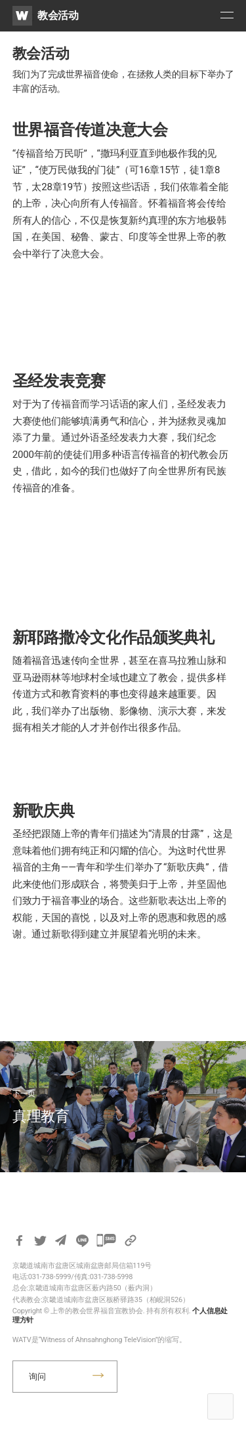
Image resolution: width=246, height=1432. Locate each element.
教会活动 (58, 15)
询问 (37, 1376)
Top (220, 1406)
